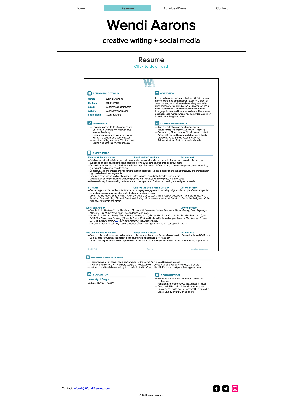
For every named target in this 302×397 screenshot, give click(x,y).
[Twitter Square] (225, 388)
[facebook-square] (216, 388)
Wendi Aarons (151, 25)
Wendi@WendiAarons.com (92, 388)
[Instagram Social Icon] (235, 388)
